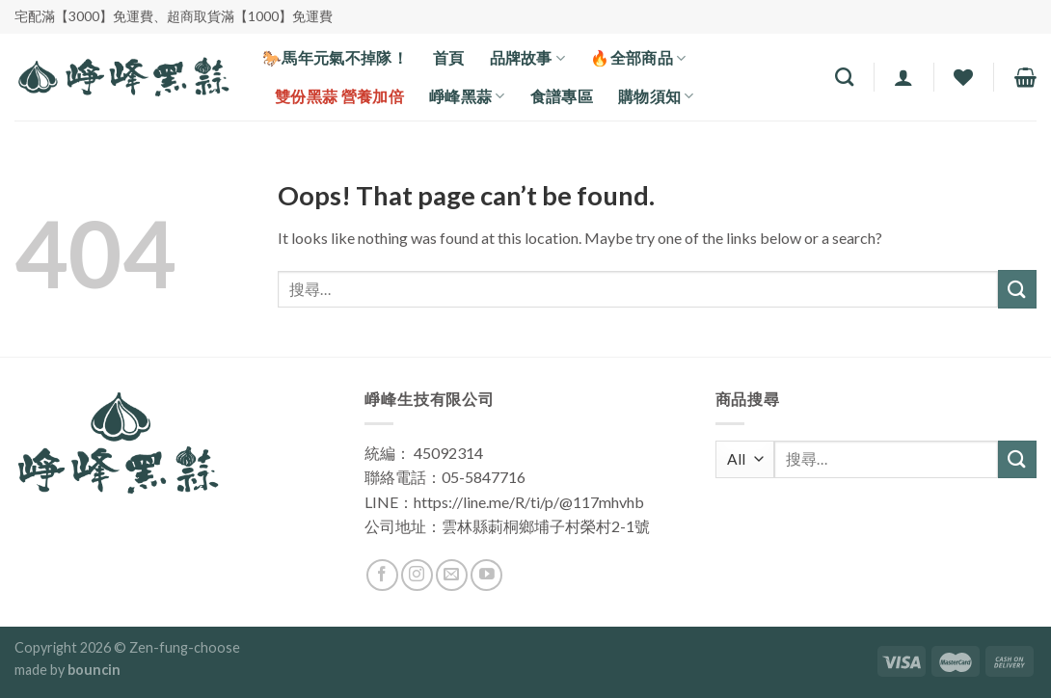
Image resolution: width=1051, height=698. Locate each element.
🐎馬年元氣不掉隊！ (335, 57)
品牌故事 (528, 57)
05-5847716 (484, 477)
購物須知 (656, 96)
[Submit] (1017, 289)
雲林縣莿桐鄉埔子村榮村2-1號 (546, 526)
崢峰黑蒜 (467, 96)
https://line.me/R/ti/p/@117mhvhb (529, 502)
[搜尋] (844, 76)
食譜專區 (561, 96)
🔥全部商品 (638, 57)
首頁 (449, 57)
